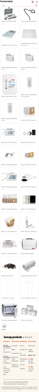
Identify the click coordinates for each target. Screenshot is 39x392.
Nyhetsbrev (31, 346)
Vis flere (3, 329)
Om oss (22, 346)
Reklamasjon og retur (24, 360)
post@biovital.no (8, 363)
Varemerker (15, 353)
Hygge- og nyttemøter (15, 365)
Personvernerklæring (10, 384)
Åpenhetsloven (22, 384)
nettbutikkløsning (18, 388)
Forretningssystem (7, 388)
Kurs (13, 349)
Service (22, 365)
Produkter (15, 346)
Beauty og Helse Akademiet (15, 359)
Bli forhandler (23, 354)
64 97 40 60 (6, 360)
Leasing (22, 368)
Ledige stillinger (30, 350)
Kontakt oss (23, 349)
